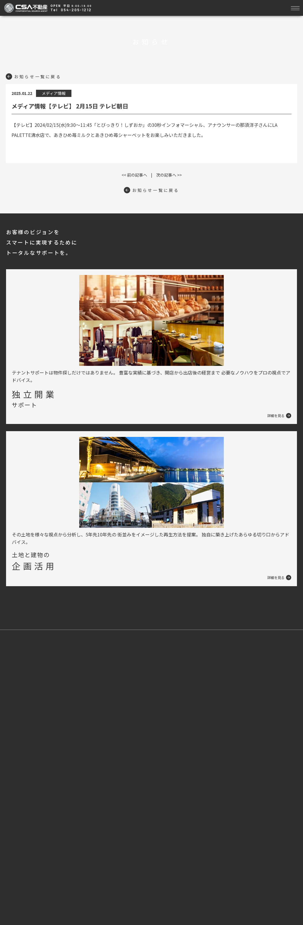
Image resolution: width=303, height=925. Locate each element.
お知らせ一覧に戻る (33, 76)
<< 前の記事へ (134, 175)
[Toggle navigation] (295, 7)
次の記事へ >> (169, 175)
